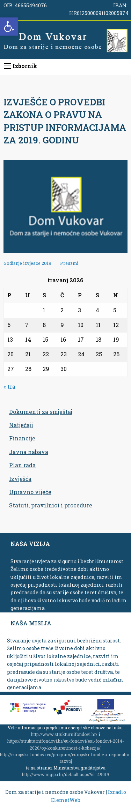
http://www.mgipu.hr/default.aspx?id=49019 (65, 774)
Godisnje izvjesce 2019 (27, 263)
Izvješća (20, 478)
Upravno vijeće (30, 492)
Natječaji (21, 425)
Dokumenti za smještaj (40, 411)
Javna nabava (28, 451)
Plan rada (22, 465)
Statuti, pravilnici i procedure (50, 505)
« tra (9, 386)
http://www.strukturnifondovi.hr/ (64, 734)
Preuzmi (69, 263)
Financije (22, 438)
